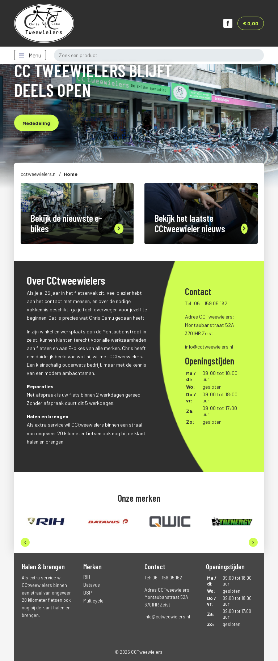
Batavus (91, 585)
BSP (87, 593)
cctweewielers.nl (38, 174)
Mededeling (36, 123)
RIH (86, 577)
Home (70, 174)
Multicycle (93, 601)
